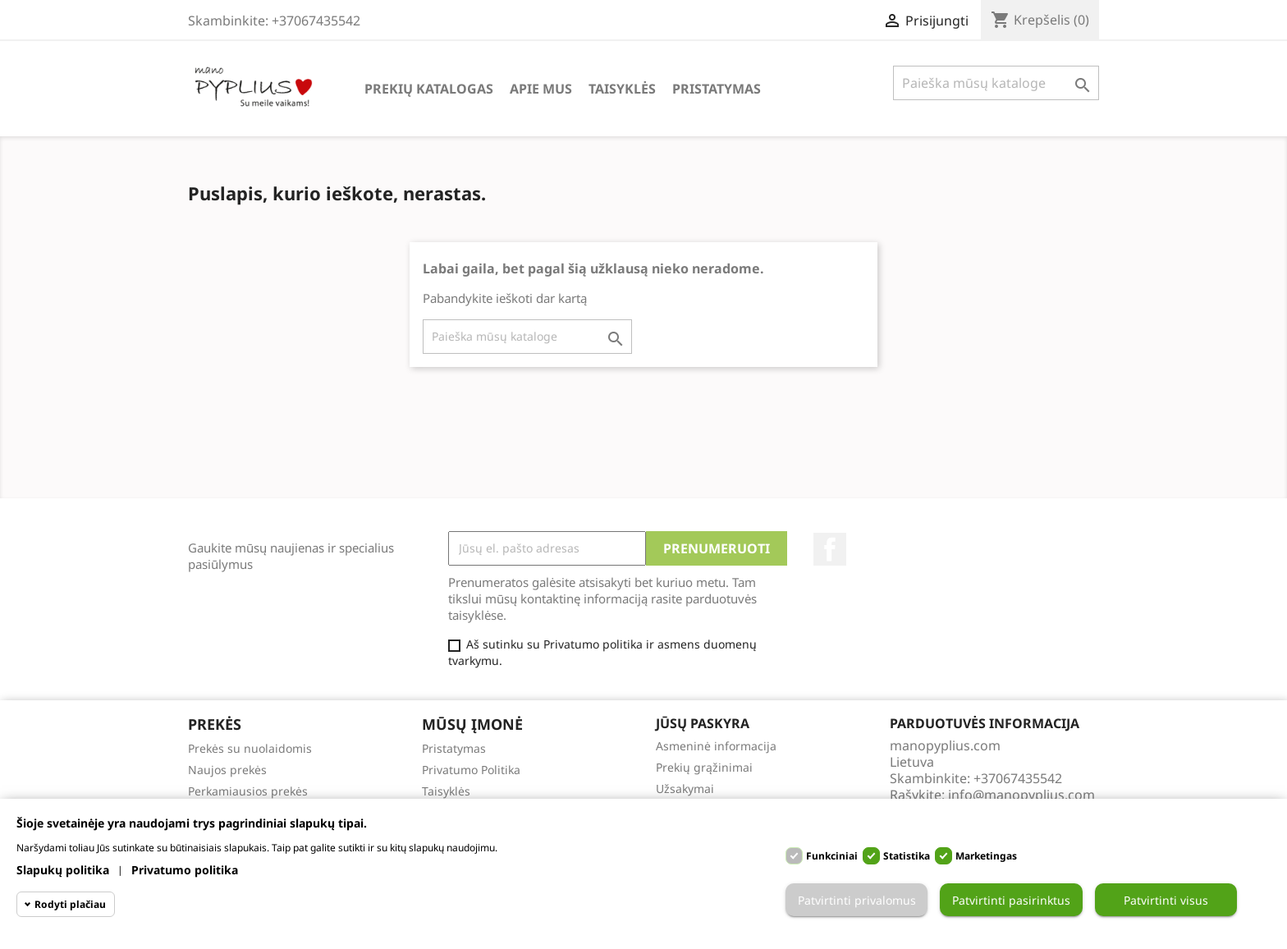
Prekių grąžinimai (704, 767)
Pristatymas (716, 89)
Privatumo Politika (471, 769)
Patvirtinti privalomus (857, 900)
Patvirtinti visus (1166, 900)
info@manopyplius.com (1021, 795)
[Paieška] (996, 83)
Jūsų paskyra (702, 723)
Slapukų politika (62, 870)
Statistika (906, 856)
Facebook (829, 549)
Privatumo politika (184, 870)
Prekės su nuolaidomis (250, 748)
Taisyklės (622, 89)
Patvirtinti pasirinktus (1011, 900)
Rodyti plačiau (70, 904)
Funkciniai (832, 856)
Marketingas (986, 856)
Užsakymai (685, 788)
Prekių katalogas (428, 89)
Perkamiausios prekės (248, 791)
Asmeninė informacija (716, 746)
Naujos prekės (227, 769)
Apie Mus (541, 89)
